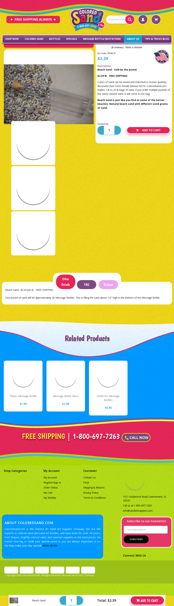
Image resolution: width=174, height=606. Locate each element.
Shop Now (12, 38)
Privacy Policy (90, 492)
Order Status (51, 487)
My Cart (48, 492)
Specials (71, 38)
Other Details (66, 282)
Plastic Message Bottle (23, 396)
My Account (50, 477)
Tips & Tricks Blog (157, 38)
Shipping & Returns (94, 487)
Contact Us (89, 477)
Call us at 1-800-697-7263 (137, 505)
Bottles (54, 38)
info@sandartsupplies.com (138, 510)
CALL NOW (136, 437)
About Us (133, 38)
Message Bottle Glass (65, 396)
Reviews (108, 285)
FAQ (86, 285)
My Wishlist (50, 497)
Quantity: (103, 123)
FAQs (86, 482)
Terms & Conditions (94, 497)
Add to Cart (148, 130)
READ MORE (49, 545)
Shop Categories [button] (15, 471)
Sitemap (89, 575)
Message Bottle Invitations (102, 38)
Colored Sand (34, 38)
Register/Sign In (52, 482)
